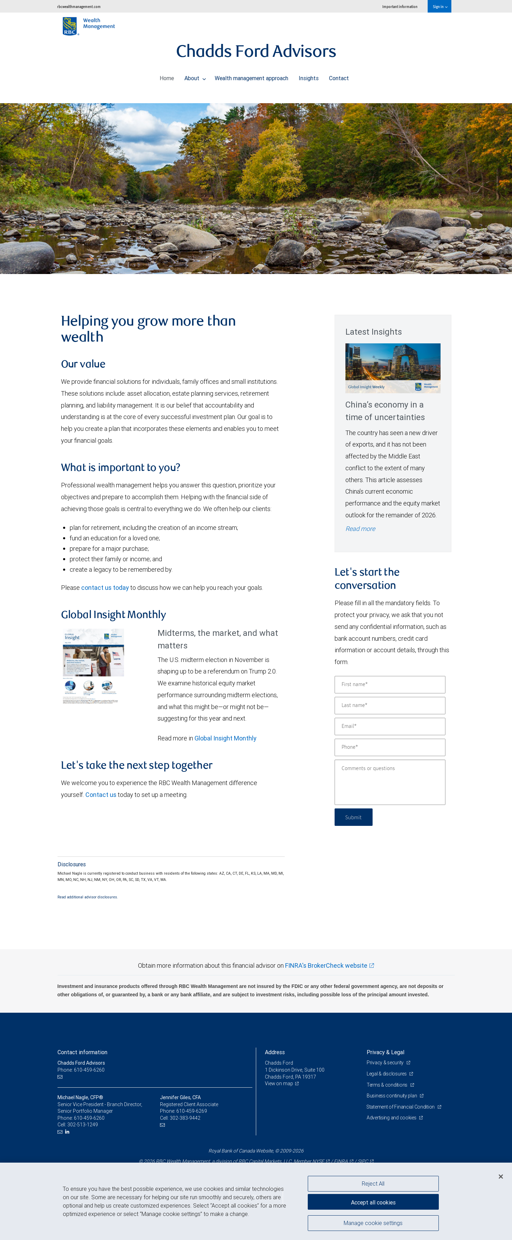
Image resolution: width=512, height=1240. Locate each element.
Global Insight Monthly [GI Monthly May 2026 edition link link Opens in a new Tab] (225, 738)
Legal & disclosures (387, 1074)
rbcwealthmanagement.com (79, 6)
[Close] (501, 1176)
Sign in (440, 6)
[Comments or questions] (390, 782)
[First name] (390, 684)
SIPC (363, 1161)
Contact (339, 76)
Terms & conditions (387, 1085)
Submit (354, 817)
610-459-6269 (191, 1111)
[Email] (390, 726)
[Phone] (390, 747)
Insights (309, 76)
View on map (279, 1083)
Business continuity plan (392, 1096)
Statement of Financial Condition (401, 1107)
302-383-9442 (185, 1118)
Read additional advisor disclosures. (88, 897)
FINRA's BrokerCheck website (326, 965)
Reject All (373, 1183)
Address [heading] (275, 1052)
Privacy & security (386, 1062)
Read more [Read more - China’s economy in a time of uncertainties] (360, 529)
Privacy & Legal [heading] (385, 1052)
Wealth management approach (251, 76)
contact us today (105, 588)
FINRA (341, 1161)
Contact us (100, 795)
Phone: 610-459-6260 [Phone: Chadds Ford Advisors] (81, 1070)
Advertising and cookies (392, 1118)
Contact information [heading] (82, 1052)
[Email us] (61, 1077)
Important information (400, 6)
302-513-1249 (82, 1124)
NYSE (318, 1161)
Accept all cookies (373, 1201)
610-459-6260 (89, 1118)
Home (167, 76)
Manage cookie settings (373, 1223)
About (195, 76)
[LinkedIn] (68, 1131)
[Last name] (390, 705)
